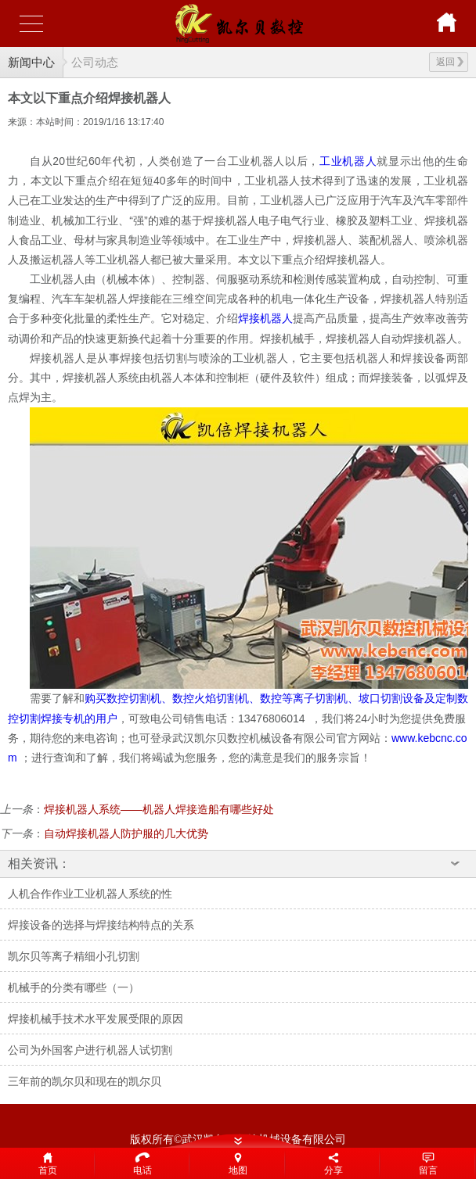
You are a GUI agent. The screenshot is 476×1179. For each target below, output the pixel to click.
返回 (449, 61)
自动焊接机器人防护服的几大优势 (126, 833)
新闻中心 (31, 62)
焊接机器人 (265, 318)
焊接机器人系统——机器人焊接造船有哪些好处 (159, 809)
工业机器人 (348, 161)
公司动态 (94, 62)
